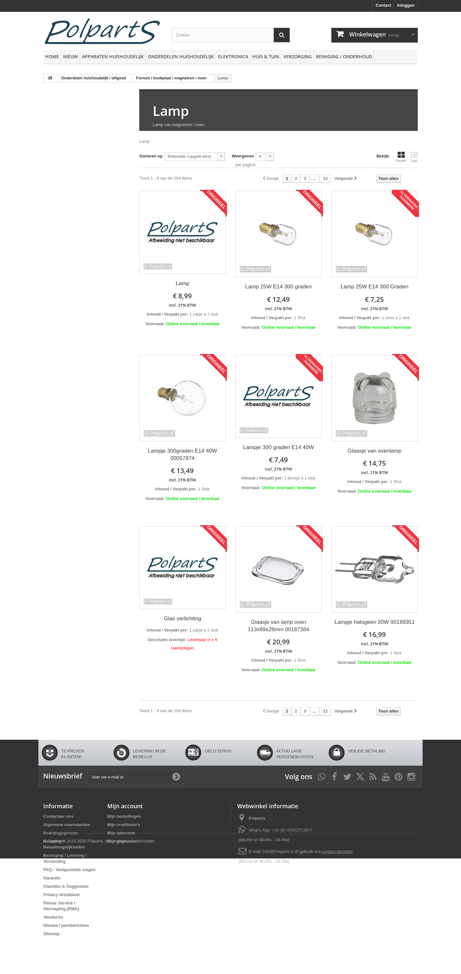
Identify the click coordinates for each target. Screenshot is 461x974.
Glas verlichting (182, 619)
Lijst (414, 157)
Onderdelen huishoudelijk (181, 56)
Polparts (257, 818)
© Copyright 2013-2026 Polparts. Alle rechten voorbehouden (99, 956)
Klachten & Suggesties (65, 886)
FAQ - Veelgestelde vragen (69, 869)
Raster (401, 157)
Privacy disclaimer (61, 894)
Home (52, 56)
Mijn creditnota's (123, 824)
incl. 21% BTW (182, 305)
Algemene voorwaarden (66, 824)
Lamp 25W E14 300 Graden (374, 287)
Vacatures (53, 916)
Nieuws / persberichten (66, 925)
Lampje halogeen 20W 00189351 (375, 622)
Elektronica (233, 56)
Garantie (51, 877)
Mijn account (125, 806)
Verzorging (297, 56)
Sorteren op (151, 156)
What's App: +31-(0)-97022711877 (280, 830)
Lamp (171, 110)
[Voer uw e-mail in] (135, 777)
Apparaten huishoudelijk (113, 56)
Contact (383, 5)
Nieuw (70, 56)
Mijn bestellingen (124, 816)
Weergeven (243, 156)
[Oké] (176, 777)
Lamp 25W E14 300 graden (278, 287)
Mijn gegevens (121, 841)
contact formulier (337, 851)
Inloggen (406, 5)
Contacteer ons (58, 816)
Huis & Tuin (265, 56)
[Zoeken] (282, 35)
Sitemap (51, 933)
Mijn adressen (121, 833)
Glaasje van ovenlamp (374, 451)
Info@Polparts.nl (279, 851)
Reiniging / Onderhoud (344, 56)
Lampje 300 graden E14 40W (278, 447)
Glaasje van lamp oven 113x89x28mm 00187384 (278, 625)
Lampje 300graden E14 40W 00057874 (182, 454)
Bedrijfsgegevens (60, 833)
